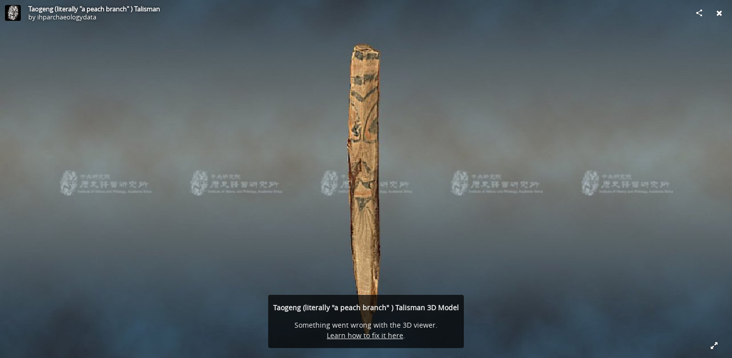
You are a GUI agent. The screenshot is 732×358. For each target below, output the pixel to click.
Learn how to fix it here (365, 335)
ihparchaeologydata (66, 16)
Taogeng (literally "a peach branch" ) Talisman (94, 8)
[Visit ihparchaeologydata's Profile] (13, 13)
